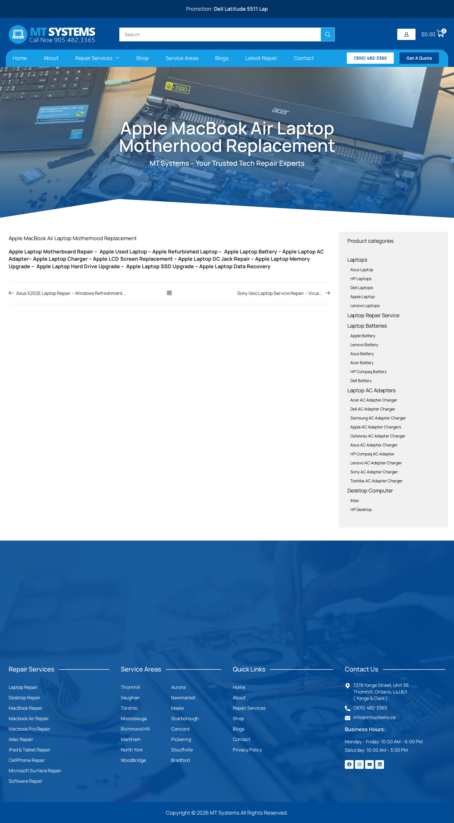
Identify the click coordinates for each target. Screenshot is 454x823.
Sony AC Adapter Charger (374, 472)
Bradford (180, 760)
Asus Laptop (361, 269)
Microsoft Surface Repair (35, 770)
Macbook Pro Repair (29, 729)
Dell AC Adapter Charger (372, 409)
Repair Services (249, 708)
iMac (354, 500)
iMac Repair (21, 739)
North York (132, 750)
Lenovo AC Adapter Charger (376, 463)
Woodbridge (133, 760)
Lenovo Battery (364, 344)
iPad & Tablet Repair (29, 750)
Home (239, 687)
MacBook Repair (26, 708)
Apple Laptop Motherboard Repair (51, 251)
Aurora (178, 687)
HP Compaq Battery (368, 371)
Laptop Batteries (367, 325)
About (239, 697)
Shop (238, 718)
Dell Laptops (361, 287)
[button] (406, 34)
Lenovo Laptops (365, 305)
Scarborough (185, 718)
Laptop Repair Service (373, 315)
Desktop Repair (25, 697)
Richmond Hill (135, 729)
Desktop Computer (370, 490)
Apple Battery (362, 335)
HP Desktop (361, 509)
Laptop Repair (23, 687)
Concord (180, 729)
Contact (241, 739)
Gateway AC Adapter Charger (377, 436)
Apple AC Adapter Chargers (375, 427)
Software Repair (26, 781)
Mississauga (134, 718)
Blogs (238, 729)
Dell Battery (360, 380)
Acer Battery (362, 362)
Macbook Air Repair (29, 718)
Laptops (357, 259)
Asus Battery (362, 353)
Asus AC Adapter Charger (374, 445)
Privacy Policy (247, 750)
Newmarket (183, 697)
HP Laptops (360, 278)
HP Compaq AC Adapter (372, 454)
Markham (131, 739)
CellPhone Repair (27, 760)
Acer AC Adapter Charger (373, 400)
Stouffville (182, 750)
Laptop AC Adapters (371, 390)
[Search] (327, 34)
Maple (177, 708)
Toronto (129, 708)
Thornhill (130, 687)
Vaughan (130, 697)
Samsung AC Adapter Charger (378, 418)
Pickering (181, 739)
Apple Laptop (362, 296)
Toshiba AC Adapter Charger (376, 480)
